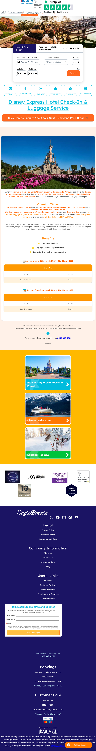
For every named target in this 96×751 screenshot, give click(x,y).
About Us (48, 553)
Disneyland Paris (16, 12)
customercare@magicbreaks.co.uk (48, 709)
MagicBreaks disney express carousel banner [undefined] (48, 32)
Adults (20, 69)
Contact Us (48, 557)
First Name (11, 615)
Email (9, 623)
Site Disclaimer (48, 534)
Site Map (48, 580)
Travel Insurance (48, 589)
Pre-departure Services (48, 594)
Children (32, 69)
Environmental (48, 598)
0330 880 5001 (64, 338)
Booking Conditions (48, 539)
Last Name (11, 619)
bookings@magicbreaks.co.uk (48, 681)
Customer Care (48, 562)
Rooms (76, 58)
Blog (48, 566)
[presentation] (43, 643)
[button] (78, 745)
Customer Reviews (48, 585)
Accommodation (52, 58)
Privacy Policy (48, 530)
